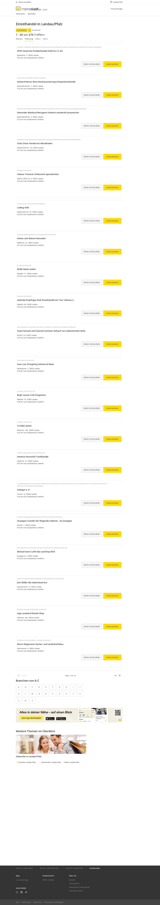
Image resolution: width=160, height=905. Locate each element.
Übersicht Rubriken (76, 891)
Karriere (72, 880)
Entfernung (29, 39)
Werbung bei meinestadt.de (79, 887)
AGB (17, 902)
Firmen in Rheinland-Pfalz (49, 868)
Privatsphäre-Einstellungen (54, 902)
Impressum (37, 902)
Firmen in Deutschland (24, 868)
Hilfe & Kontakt (48, 880)
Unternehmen (74, 883)
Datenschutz (26, 902)
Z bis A (45, 39)
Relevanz (19, 39)
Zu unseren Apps (22, 880)
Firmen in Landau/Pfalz (74, 868)
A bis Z (37, 39)
